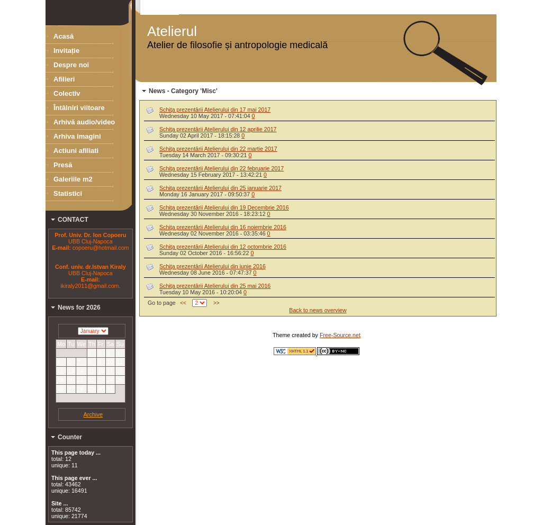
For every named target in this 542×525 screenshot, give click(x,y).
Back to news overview (317, 310)
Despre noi (71, 65)
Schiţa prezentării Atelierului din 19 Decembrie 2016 (224, 207)
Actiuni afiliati (75, 151)
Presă (62, 165)
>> (216, 303)
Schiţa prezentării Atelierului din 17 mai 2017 (214, 109)
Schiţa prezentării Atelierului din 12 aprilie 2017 (218, 129)
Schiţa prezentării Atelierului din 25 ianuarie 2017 (220, 188)
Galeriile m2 (73, 179)
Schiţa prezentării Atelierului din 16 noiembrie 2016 (222, 227)
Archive (93, 414)
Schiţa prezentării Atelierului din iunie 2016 (212, 266)
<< (183, 303)
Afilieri (64, 79)
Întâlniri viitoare (79, 108)
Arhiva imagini (77, 136)
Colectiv (66, 93)
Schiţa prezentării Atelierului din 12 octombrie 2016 (222, 246)
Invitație (66, 51)
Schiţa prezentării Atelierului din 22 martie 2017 (218, 149)
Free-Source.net (340, 335)
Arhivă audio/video (84, 122)
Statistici (67, 193)
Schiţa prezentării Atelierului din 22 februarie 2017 (221, 168)
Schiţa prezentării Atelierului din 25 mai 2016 (214, 286)
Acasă (63, 36)
